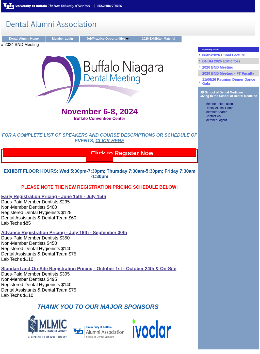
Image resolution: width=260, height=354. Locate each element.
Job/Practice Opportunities (108, 39)
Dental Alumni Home (25, 39)
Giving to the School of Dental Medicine (227, 96)
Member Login (63, 39)
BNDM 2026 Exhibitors (221, 61)
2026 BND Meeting (217, 67)
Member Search (216, 112)
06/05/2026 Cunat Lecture (223, 55)
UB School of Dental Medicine (220, 92)
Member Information (219, 104)
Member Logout (216, 120)
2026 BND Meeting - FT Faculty (228, 73)
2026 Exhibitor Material (160, 39)
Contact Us (213, 116)
